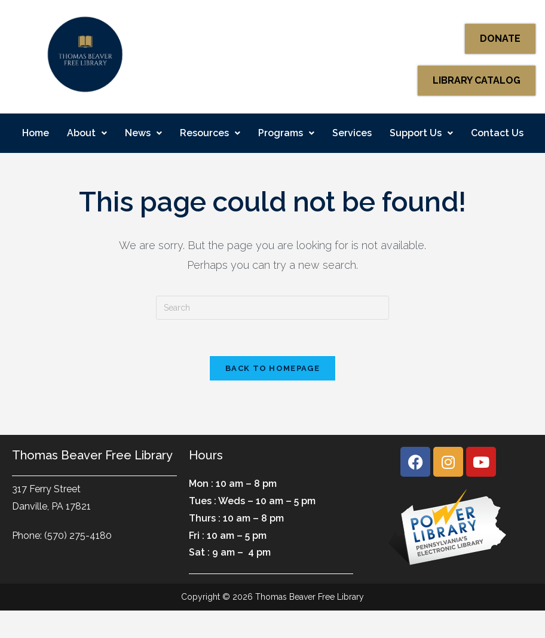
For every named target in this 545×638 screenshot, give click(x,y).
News (143, 133)
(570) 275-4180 (78, 535)
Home (35, 133)
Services (352, 133)
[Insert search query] (272, 308)
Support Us (421, 133)
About (87, 133)
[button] (87, 133)
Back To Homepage (272, 368)
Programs (286, 133)
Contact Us (497, 133)
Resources (210, 133)
